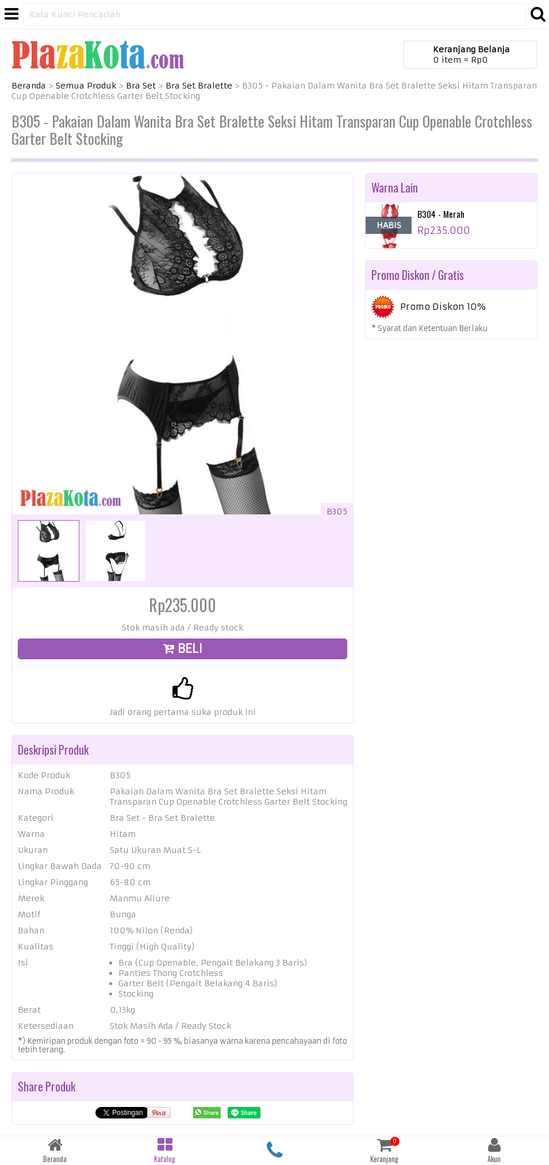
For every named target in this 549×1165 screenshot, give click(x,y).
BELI (182, 648)
